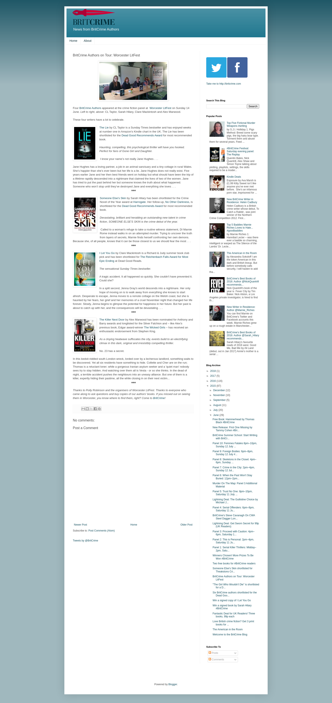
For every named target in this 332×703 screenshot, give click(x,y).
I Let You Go (107, 253)
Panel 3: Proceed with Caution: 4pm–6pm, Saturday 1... (234, 533)
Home (73, 40)
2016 (213, 380)
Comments (216, 659)
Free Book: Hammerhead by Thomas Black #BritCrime (233, 421)
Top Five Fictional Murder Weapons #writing (241, 124)
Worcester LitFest (160, 108)
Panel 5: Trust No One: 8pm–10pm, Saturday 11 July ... (233, 493)
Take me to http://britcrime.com (223, 83)
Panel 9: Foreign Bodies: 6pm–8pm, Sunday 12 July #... (233, 453)
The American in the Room (242, 253)
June (216, 415)
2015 (213, 385)
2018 (213, 371)
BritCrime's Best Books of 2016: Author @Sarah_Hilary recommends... (243, 335)
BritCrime (159, 398)
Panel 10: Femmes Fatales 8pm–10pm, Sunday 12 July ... (235, 445)
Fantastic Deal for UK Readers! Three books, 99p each (234, 615)
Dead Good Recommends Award (142, 135)
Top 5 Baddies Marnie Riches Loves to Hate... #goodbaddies (240, 227)
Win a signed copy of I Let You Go (232, 600)
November (219, 395)
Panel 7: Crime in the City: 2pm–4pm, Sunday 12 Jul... (234, 469)
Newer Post (80, 524)
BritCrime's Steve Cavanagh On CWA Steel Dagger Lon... (234, 517)
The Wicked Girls (154, 327)
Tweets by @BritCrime (85, 540)
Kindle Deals (234, 176)
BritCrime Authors (90, 108)
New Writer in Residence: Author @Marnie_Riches (241, 308)
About (87, 40)
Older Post (186, 524)
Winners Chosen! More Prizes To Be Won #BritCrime (233, 557)
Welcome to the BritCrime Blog (230, 634)
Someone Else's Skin (113, 198)
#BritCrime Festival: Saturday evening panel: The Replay (240, 151)
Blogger (172, 684)
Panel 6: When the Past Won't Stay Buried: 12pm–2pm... (232, 477)
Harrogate (139, 202)
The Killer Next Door (112, 319)
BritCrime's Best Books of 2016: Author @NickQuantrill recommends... (243, 281)
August (217, 405)
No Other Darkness (177, 202)
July (216, 410)
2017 (213, 375)
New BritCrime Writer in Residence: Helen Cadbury (242, 201)
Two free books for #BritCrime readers (234, 563)
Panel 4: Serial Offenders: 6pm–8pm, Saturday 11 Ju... (233, 509)
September (219, 400)
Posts (213, 652)
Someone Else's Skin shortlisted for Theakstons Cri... (232, 570)
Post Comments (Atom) (101, 530)
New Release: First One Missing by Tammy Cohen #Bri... (232, 429)
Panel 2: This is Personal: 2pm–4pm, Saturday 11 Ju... (233, 541)
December (219, 390)
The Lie (104, 127)
